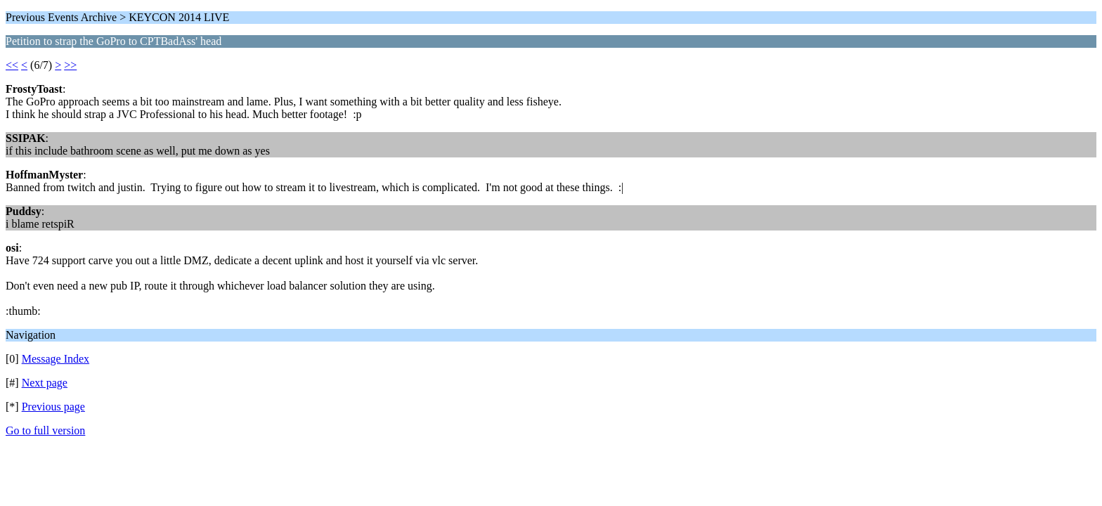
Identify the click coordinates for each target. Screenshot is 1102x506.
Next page (44, 383)
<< (12, 65)
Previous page (53, 407)
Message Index (55, 359)
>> (70, 65)
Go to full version (45, 430)
